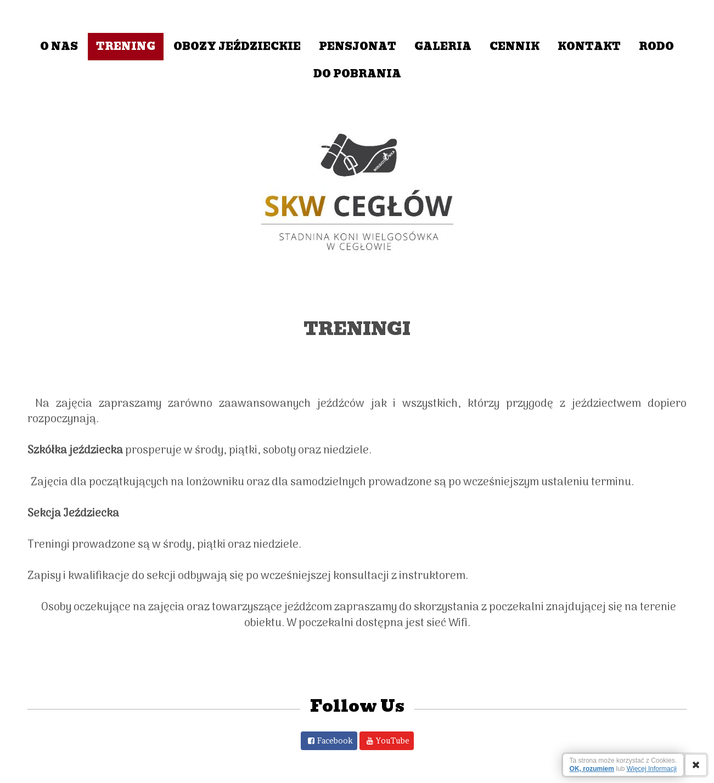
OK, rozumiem (592, 769)
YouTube (392, 740)
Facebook (335, 740)
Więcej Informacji (652, 769)
